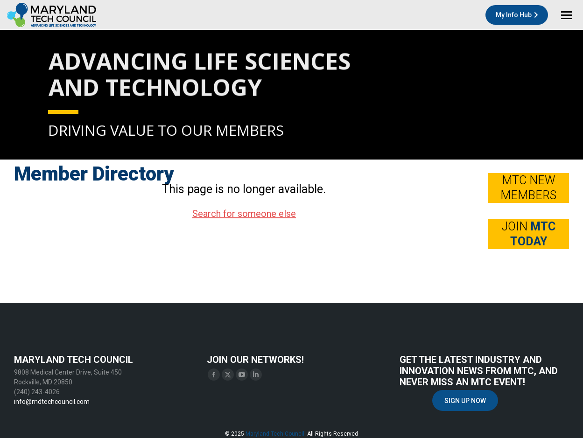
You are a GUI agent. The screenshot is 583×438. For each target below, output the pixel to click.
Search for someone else (244, 213)
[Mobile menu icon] (566, 15)
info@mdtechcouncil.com (52, 401)
